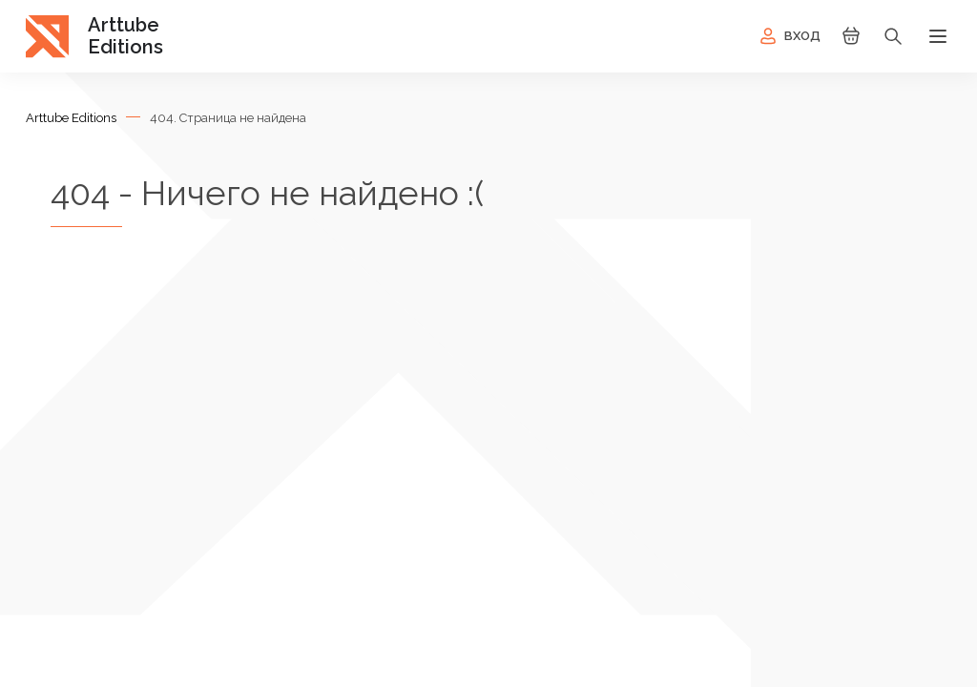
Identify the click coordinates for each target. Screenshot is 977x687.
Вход (789, 36)
